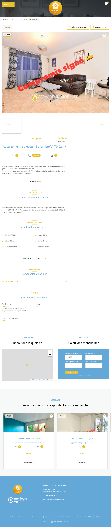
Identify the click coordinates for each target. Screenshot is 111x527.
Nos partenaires (50, 517)
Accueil (5, 20)
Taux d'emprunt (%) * (91, 361)
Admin (76, 517)
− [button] (50, 354)
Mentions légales (65, 517)
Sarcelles (23, 19)
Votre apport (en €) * (71, 361)
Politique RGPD (87, 517)
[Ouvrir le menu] (8, 4)
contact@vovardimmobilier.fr (53, 500)
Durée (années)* (90, 353)
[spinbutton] (93, 365)
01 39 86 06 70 (50, 495)
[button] (103, 124)
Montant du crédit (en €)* (73, 353)
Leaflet (32, 379)
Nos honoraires (37, 517)
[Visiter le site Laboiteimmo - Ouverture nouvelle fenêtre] (59, 522)
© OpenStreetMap (47, 379)
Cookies (98, 517)
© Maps (38, 379)
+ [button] (50, 351)
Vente (14, 19)
